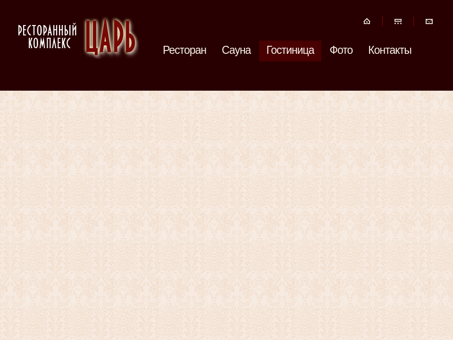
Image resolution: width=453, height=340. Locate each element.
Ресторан (184, 50)
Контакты (389, 50)
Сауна (236, 50)
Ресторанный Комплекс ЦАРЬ (78, 37)
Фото (341, 50)
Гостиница (290, 50)
